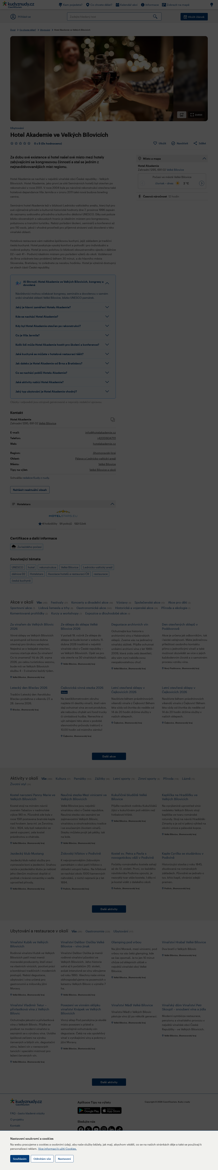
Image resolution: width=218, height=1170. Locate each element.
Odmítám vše (42, 1158)
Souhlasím (20, 1158)
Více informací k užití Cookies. (57, 1148)
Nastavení (64, 1158)
